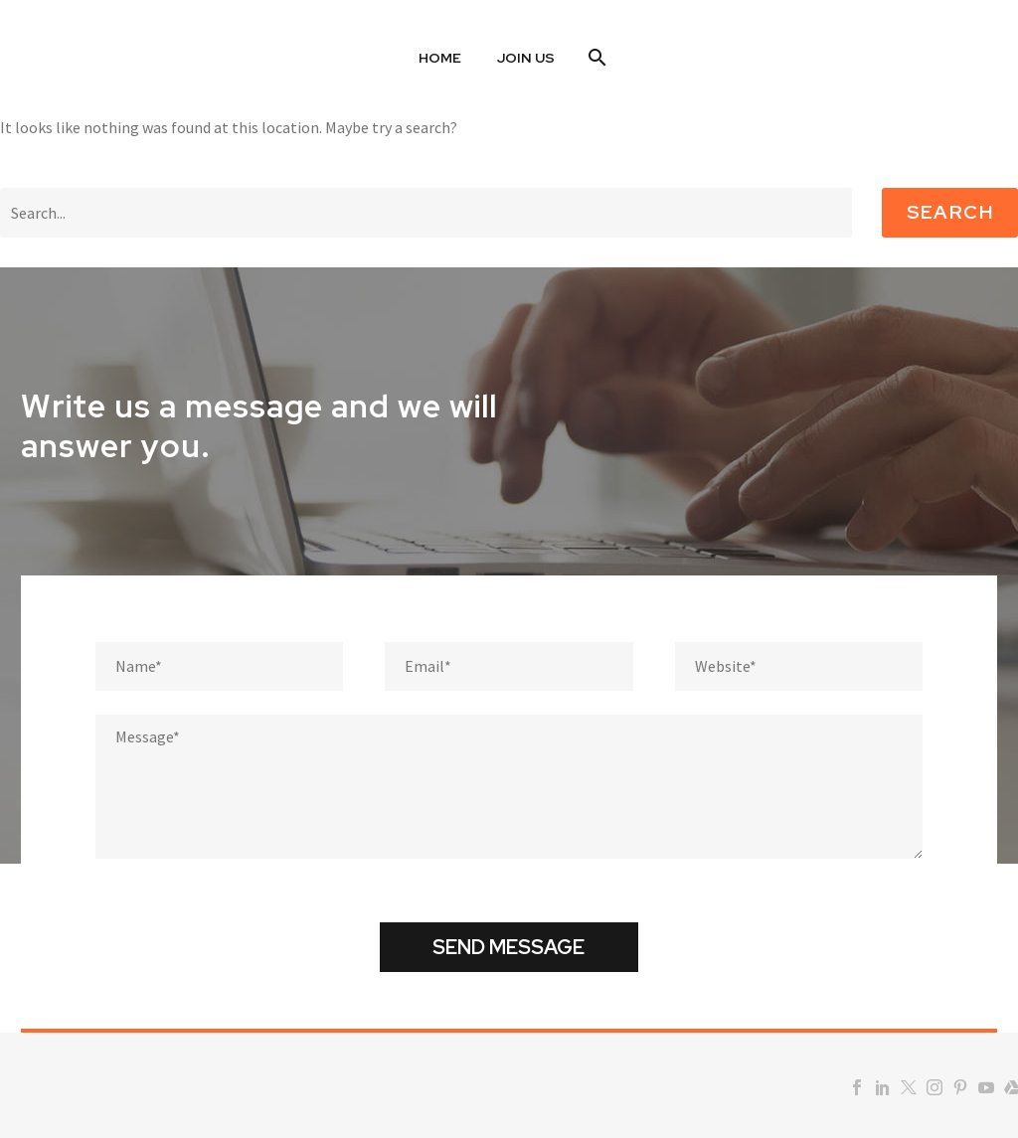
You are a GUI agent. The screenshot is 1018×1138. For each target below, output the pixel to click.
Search (950, 212)
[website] (799, 666)
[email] (508, 666)
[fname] (219, 666)
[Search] (595, 57)
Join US (526, 58)
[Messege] (509, 787)
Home (440, 58)
